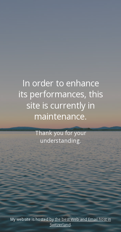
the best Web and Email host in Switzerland (80, 222)
